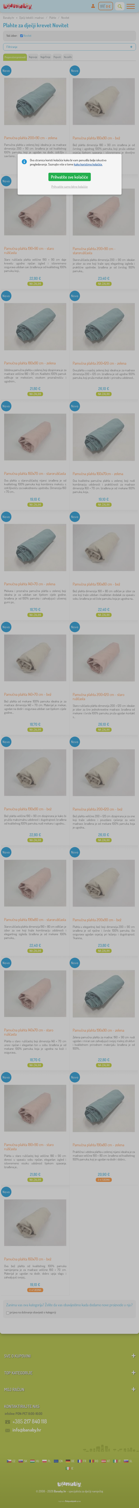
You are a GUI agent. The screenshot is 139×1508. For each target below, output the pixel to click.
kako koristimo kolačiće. (88, 164)
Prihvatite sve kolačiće (69, 177)
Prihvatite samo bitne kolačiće (69, 187)
